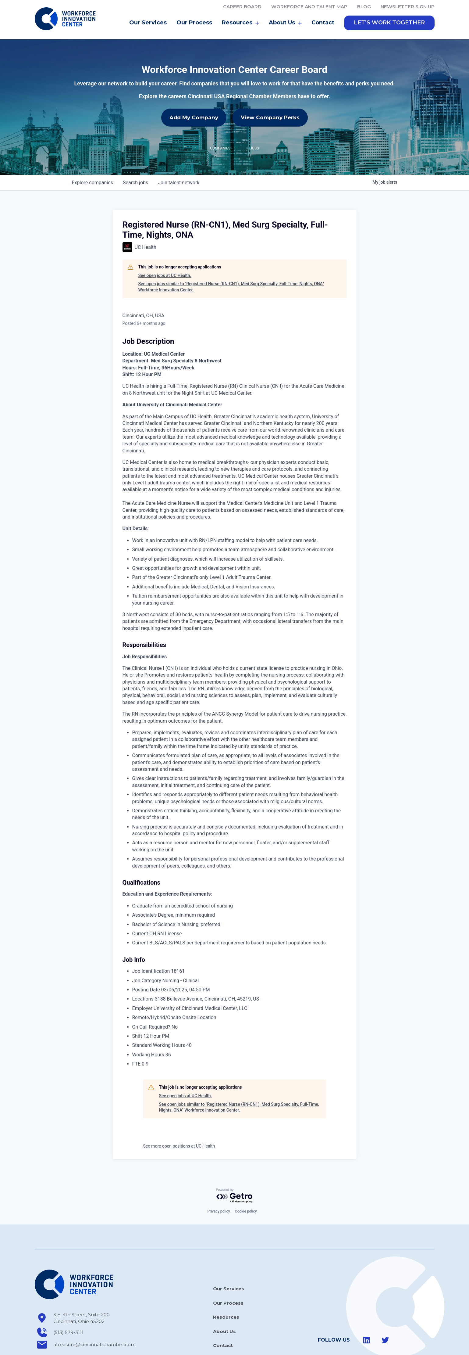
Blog (364, 6)
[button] (389, 23)
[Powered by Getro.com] (234, 1168)
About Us (285, 23)
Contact (322, 22)
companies (92, 155)
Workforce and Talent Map (309, 6)
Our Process (194, 22)
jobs (135, 155)
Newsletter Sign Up (408, 6)
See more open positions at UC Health (179, 1118)
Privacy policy (218, 1184)
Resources (240, 23)
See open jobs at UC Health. (164, 248)
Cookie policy (246, 1184)
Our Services (148, 22)
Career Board (242, 6)
